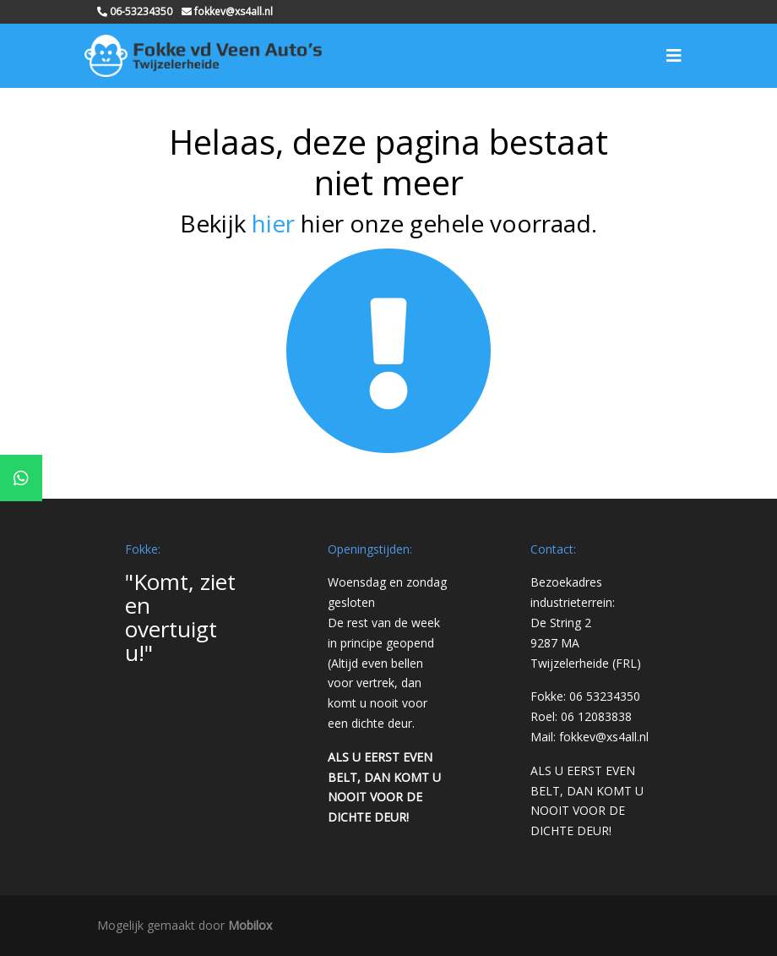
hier (273, 223)
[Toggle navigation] (674, 55)
